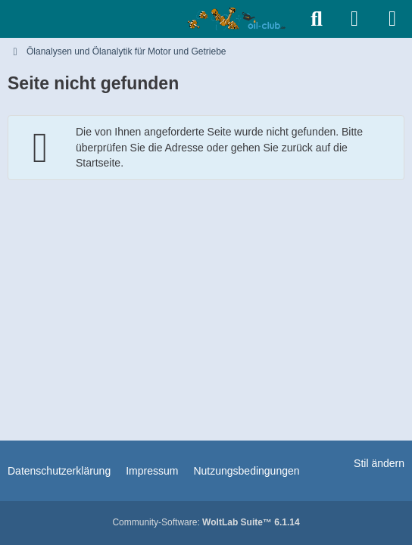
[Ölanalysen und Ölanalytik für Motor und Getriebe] (239, 19)
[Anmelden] (354, 19)
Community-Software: (205, 522)
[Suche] (316, 19)
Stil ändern (379, 463)
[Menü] (392, 19)
